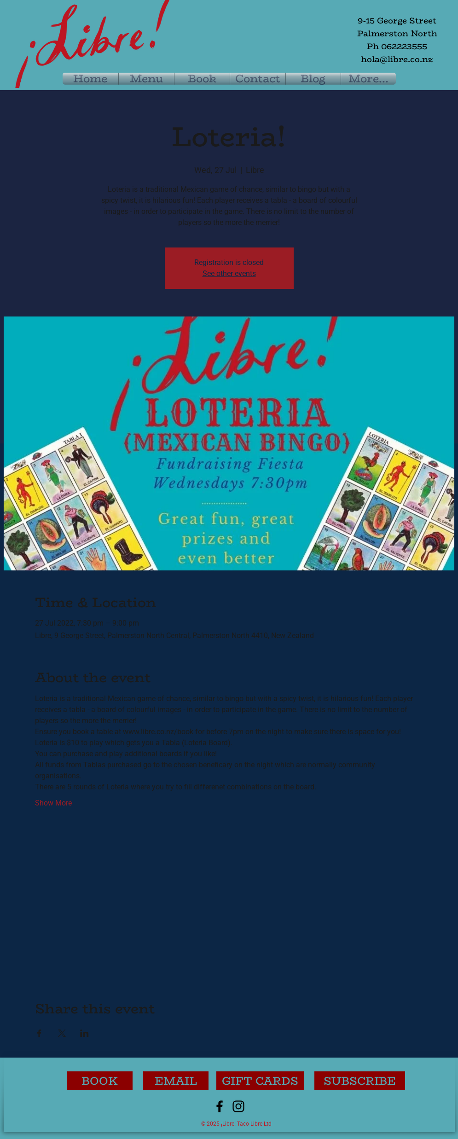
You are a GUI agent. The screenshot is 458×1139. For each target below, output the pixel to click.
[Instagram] (238, 1106)
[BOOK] (100, 1080)
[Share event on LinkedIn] (84, 1033)
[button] (359, 1080)
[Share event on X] (62, 1033)
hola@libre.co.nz (397, 59)
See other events (229, 273)
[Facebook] (219, 1106)
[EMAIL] (176, 1080)
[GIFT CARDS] (260, 1080)
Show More (53, 803)
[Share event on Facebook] (39, 1033)
